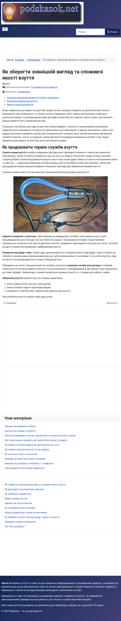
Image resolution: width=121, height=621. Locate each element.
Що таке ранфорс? (15, 526)
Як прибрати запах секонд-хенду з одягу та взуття (32, 517)
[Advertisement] (39, 45)
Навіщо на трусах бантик (18, 503)
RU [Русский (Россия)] (13, 29)
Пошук (112, 31)
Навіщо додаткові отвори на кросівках (26, 512)
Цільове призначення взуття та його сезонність (33, 97)
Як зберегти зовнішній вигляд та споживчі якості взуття (35, 484)
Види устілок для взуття (20, 104)
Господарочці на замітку (44, 87)
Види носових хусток (16, 498)
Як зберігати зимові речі (18, 494)
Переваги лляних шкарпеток (20, 521)
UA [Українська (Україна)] (5, 29)
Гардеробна (23, 91)
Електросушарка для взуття (22, 101)
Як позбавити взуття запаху (20, 507)
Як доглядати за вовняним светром (24, 489)
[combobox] (90, 32)
